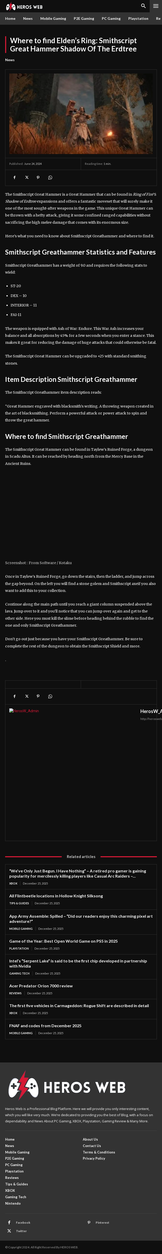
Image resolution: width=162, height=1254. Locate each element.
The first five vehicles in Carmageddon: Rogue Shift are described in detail (79, 1005)
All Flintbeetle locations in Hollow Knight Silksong (56, 895)
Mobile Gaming (21, 928)
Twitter (21, 1231)
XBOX (13, 883)
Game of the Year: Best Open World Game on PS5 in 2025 (63, 941)
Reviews (15, 993)
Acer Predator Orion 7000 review (41, 985)
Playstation (19, 948)
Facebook (23, 1222)
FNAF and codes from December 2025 (45, 1025)
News (10, 59)
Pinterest (102, 1222)
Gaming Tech (19, 973)
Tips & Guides (19, 903)
